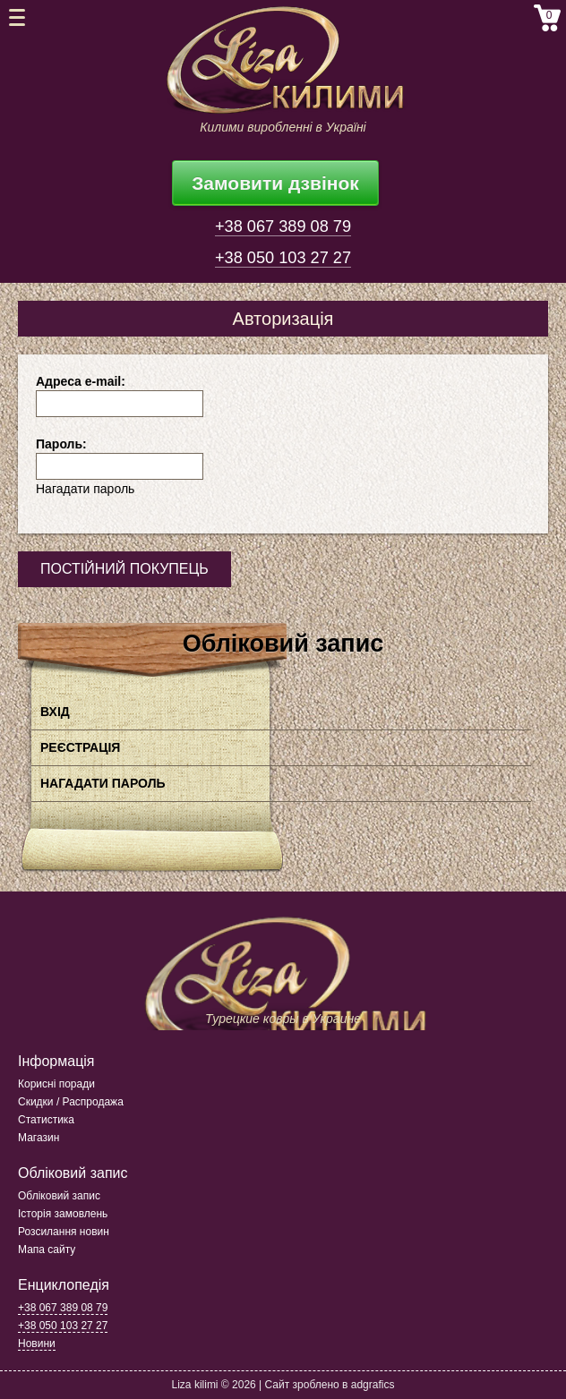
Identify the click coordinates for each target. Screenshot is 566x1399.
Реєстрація (80, 747)
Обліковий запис (59, 1196)
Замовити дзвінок (275, 183)
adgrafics (373, 1384)
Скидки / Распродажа (71, 1102)
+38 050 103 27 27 (283, 258)
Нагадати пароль (85, 489)
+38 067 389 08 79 (283, 226)
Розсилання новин (63, 1231)
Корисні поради (56, 1084)
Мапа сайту (46, 1249)
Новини (37, 1343)
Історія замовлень (62, 1213)
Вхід (55, 711)
